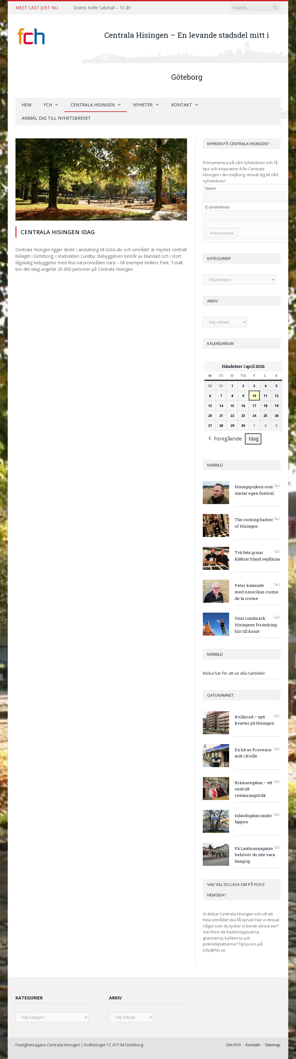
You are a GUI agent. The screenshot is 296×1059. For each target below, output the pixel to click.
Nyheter (143, 105)
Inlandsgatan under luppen (253, 819)
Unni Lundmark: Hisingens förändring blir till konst (256, 624)
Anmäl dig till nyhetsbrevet (56, 118)
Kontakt (181, 105)
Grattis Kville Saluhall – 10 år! (102, 8)
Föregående (224, 439)
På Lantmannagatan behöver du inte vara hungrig (255, 855)
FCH (48, 105)
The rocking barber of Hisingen (254, 523)
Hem (26, 105)
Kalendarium (220, 343)
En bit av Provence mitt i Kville (253, 753)
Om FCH (233, 1045)
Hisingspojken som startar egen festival (254, 490)
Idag (254, 438)
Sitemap (273, 1045)
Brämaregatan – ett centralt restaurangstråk (253, 789)
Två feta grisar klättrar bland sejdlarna (257, 556)
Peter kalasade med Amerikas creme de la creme (256, 592)
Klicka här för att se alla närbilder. (234, 673)
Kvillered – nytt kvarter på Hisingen (254, 720)
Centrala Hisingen (93, 105)
